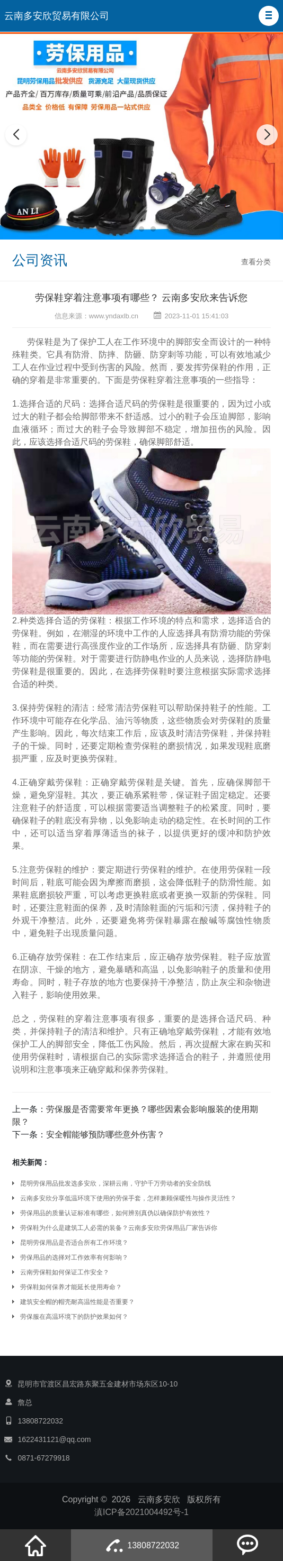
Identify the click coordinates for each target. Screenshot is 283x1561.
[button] (269, 16)
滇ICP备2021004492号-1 (141, 1512)
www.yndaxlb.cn (113, 316)
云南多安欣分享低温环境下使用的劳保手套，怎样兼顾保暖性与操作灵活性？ (128, 1198)
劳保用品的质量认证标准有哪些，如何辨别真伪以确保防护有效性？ (115, 1213)
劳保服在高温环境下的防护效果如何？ (74, 1316)
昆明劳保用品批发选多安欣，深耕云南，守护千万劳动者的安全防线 (115, 1183)
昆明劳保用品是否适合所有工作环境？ (74, 1242)
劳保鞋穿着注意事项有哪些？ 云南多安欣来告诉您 (141, 297)
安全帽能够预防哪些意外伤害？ (105, 1134)
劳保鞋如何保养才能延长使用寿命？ (71, 1287)
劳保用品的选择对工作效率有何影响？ (74, 1257)
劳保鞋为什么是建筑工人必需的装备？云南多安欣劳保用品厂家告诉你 (118, 1228)
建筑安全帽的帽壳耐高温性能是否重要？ (77, 1302)
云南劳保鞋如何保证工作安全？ (64, 1272)
